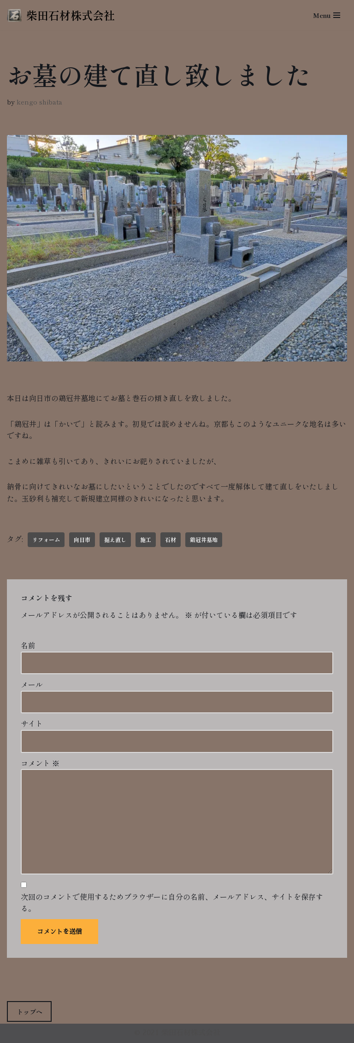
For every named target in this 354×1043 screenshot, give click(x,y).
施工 (145, 539)
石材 (170, 539)
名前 (28, 645)
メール (32, 684)
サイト (32, 723)
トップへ (29, 1011)
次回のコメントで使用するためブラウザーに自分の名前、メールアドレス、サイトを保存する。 (172, 902)
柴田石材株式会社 (190, 1033)
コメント (40, 763)
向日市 (82, 539)
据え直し (115, 539)
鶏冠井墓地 (204, 539)
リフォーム (46, 539)
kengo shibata (39, 101)
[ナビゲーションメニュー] (326, 15)
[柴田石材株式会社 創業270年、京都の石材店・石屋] (61, 15)
